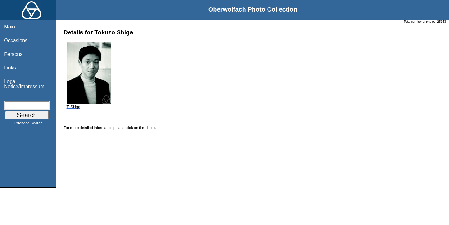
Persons (13, 54)
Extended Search (28, 124)
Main (9, 26)
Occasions (15, 40)
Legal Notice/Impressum (24, 84)
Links (10, 67)
